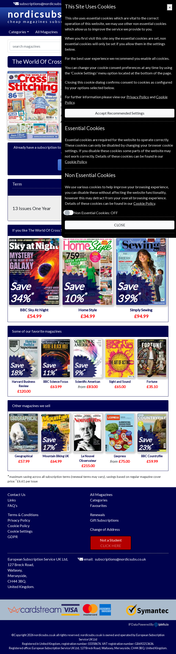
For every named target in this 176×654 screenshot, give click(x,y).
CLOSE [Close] (119, 225)
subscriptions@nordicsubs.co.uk (45, 3)
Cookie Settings (20, 531)
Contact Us (16, 494)
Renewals (97, 514)
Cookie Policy (19, 525)
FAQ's (12, 505)
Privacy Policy (19, 520)
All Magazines (46, 32)
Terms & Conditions (23, 514)
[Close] (170, 7)
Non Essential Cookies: (96, 213)
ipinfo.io (161, 624)
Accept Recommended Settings (119, 113)
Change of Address (105, 529)
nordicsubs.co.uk (61, 16)
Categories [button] (17, 32)
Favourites (98, 505)
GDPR (13, 536)
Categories (98, 500)
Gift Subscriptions (104, 520)
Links (12, 500)
